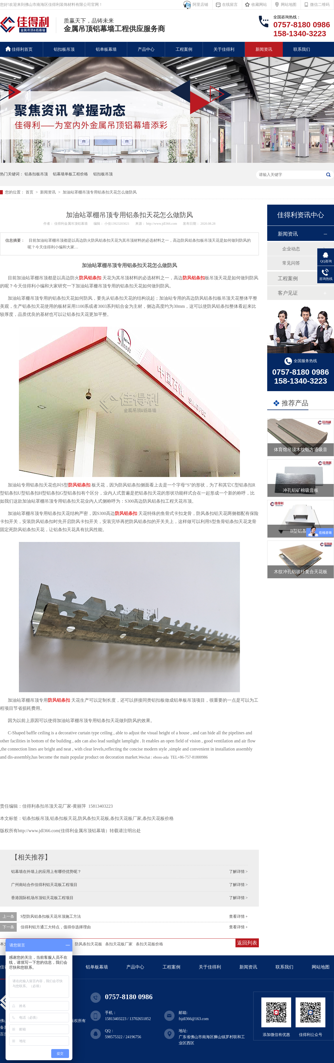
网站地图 (288, 5)
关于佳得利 (223, 49)
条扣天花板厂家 (118, 944)
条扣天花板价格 (149, 944)
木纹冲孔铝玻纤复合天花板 (300, 571)
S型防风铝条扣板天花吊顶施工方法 (51, 916)
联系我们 (301, 49)
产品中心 (146, 49)
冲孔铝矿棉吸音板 (300, 490)
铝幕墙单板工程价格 (70, 174)
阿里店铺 (199, 5)
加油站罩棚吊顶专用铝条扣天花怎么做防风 (100, 192)
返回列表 (247, 943)
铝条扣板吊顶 (36, 174)
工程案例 (184, 49)
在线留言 (230, 5)
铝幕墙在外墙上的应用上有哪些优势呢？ (46, 872)
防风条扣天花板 (88, 944)
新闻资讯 (264, 49)
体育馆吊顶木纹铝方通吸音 (300, 449)
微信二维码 (320, 5)
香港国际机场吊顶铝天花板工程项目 (42, 898)
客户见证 (288, 293)
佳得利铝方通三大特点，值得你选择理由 (56, 927)
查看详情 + (238, 916)
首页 (30, 192)
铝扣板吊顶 (64, 49)
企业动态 (291, 248)
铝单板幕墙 (106, 49)
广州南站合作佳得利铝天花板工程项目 (44, 885)
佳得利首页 (19, 49)
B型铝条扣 (300, 531)
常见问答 (291, 263)
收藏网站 (259, 5)
